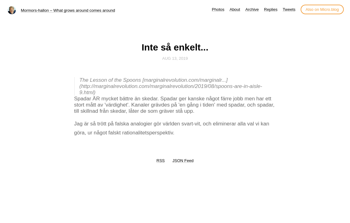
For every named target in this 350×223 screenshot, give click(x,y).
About (235, 9)
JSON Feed (182, 160)
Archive (252, 9)
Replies (270, 9)
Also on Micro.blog (322, 9)
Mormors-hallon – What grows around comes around (68, 10)
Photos (218, 9)
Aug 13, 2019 (175, 58)
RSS (161, 160)
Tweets (289, 9)
